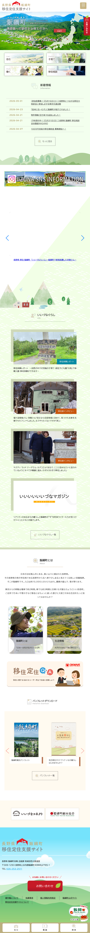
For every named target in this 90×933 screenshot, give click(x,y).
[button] (82, 238)
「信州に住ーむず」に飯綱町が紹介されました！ (50, 109)
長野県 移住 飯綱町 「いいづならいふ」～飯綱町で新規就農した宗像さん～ (45, 260)
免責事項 (29, 898)
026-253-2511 (14, 869)
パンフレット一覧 (47, 775)
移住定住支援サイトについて (17, 902)
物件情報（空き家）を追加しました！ (46, 115)
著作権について (11, 898)
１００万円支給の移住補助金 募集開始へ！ (48, 129)
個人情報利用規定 (48, 898)
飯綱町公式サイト (70, 898)
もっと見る (47, 141)
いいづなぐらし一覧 (47, 535)
